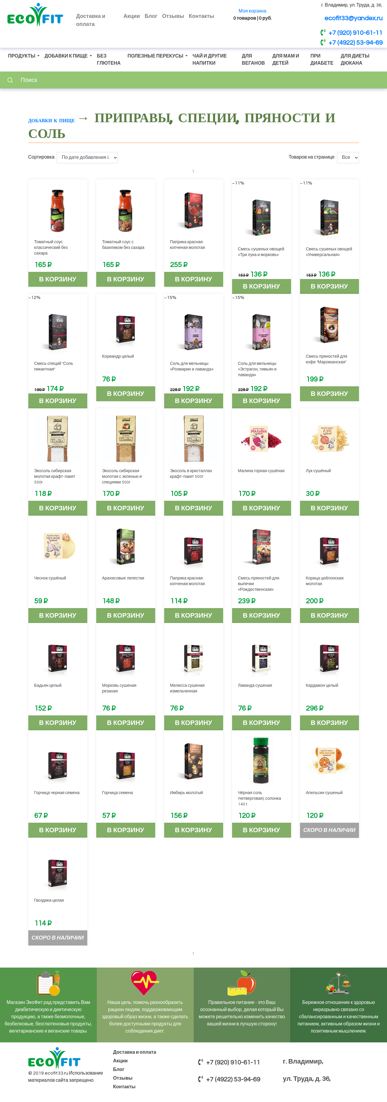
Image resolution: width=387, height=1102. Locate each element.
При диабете (321, 60)
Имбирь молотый (186, 793)
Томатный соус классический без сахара (51, 247)
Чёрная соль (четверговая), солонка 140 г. (259, 798)
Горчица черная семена (57, 793)
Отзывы (173, 16)
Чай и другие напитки (209, 60)
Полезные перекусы (156, 56)
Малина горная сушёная (261, 471)
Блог (151, 16)
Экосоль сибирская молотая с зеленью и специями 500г (122, 476)
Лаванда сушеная (255, 685)
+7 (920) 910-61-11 (352, 32)
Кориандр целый (118, 356)
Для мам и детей (285, 60)
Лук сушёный (318, 471)
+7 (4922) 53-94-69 (352, 42)
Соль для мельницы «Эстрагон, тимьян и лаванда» (257, 369)
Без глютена (109, 60)
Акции (131, 16)
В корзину (57, 279)
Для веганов (253, 60)
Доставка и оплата (90, 20)
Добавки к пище (66, 56)
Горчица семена (117, 793)
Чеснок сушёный (50, 578)
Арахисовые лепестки (123, 578)
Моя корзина (252, 11)
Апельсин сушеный (324, 793)
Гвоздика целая (49, 900)
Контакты (201, 16)
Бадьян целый (48, 685)
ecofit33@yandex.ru (353, 18)
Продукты (22, 56)
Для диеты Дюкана (355, 60)
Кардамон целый (322, 685)
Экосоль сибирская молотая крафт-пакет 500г (54, 476)
